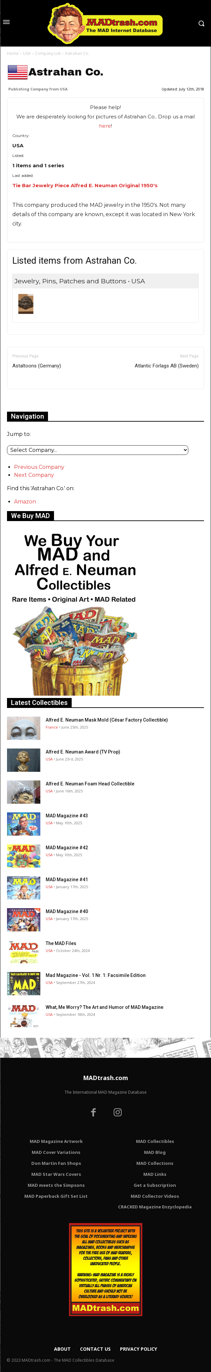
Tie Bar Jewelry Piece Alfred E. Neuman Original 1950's (85, 185)
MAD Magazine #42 (67, 847)
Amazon (25, 501)
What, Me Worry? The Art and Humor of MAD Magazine (104, 1007)
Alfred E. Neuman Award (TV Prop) (83, 752)
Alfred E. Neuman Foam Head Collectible (90, 783)
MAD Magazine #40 (67, 911)
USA (27, 53)
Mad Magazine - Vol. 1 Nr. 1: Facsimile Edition (96, 975)
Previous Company (39, 467)
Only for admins (30, 400)
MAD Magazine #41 (67, 879)
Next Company (34, 475)
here (105, 126)
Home (13, 53)
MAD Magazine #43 (67, 815)
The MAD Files (61, 943)
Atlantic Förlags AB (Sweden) (167, 366)
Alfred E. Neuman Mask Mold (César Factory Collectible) (107, 720)
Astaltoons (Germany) (36, 366)
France (52, 727)
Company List (48, 53)
